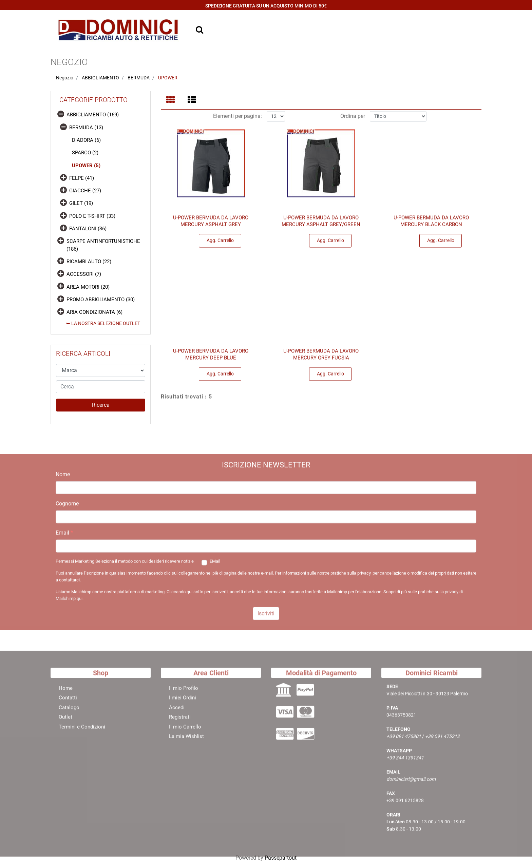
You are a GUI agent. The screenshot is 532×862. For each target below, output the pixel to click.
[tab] (171, 100)
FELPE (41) (81, 178)
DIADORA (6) (86, 140)
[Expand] (63, 177)
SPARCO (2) (85, 153)
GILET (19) (81, 203)
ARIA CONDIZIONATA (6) (94, 312)
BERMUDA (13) (86, 127)
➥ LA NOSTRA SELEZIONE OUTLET (103, 323)
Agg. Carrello (220, 242)
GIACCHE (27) (85, 191)
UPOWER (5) (86, 165)
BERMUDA (139, 77)
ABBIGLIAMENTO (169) (92, 115)
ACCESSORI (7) (83, 274)
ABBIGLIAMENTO (100, 77)
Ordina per (352, 118)
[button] (100, 405)
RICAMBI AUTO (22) (88, 261)
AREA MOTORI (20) (88, 287)
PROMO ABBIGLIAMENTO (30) (100, 299)
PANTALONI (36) (88, 229)
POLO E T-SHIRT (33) (92, 216)
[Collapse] (60, 114)
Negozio (64, 77)
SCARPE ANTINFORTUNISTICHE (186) (103, 245)
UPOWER (167, 77)
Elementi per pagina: (237, 118)
